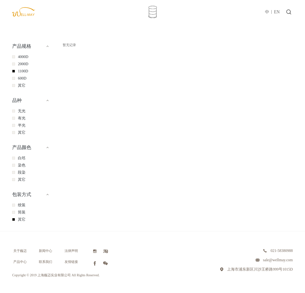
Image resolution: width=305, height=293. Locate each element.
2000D (23, 64)
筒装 (21, 212)
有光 (21, 118)
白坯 (21, 158)
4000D (23, 57)
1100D (23, 71)
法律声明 (71, 251)
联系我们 (45, 262)
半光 (21, 125)
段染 (21, 172)
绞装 (21, 205)
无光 (21, 111)
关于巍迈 (20, 251)
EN (277, 12)
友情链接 (71, 262)
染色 (21, 165)
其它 (21, 85)
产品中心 (20, 262)
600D (22, 78)
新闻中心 (45, 251)
